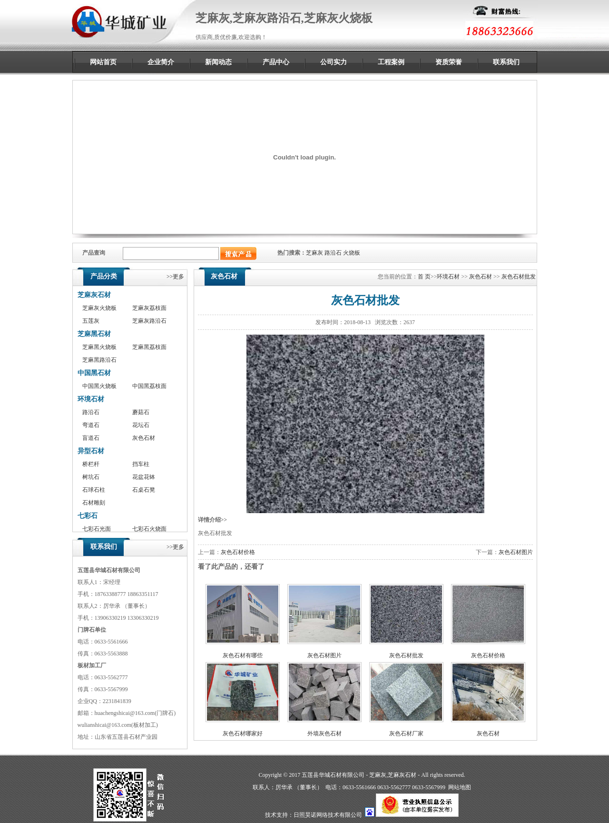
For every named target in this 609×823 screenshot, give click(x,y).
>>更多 (176, 276)
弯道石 (90, 425)
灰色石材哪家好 (243, 733)
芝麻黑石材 (94, 333)
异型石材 (91, 451)
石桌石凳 (143, 489)
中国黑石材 (94, 373)
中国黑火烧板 (99, 386)
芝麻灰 (314, 252)
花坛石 (140, 425)
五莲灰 (90, 320)
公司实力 (333, 62)
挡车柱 (140, 464)
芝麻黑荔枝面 (149, 347)
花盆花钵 (143, 477)
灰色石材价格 (238, 552)
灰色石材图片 (516, 552)
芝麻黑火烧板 (99, 347)
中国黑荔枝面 (149, 386)
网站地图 (459, 787)
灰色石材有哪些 (243, 655)
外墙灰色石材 (324, 733)
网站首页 (103, 62)
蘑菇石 (140, 412)
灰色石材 (143, 438)
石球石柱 (93, 489)
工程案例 (391, 62)
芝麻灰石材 (94, 294)
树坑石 (90, 477)
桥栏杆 (90, 464)
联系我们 (506, 62)
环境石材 (91, 399)
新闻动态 (218, 62)
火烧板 (351, 252)
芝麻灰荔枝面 (149, 308)
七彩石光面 (96, 529)
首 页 (424, 276)
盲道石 (90, 438)
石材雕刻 (93, 502)
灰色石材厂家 (406, 733)
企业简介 (160, 62)
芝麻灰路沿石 (149, 320)
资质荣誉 (448, 62)
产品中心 (276, 62)
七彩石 (88, 515)
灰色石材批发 (518, 276)
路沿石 (333, 252)
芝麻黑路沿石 (99, 360)
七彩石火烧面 (149, 529)
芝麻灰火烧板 (99, 308)
